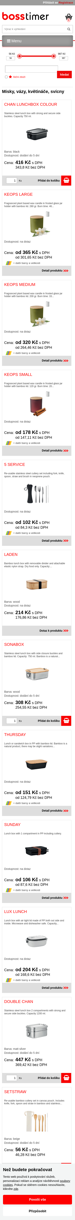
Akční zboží (19, 77)
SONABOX (14, 644)
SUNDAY (12, 824)
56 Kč (12, 53)
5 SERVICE (14, 464)
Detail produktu (55, 270)
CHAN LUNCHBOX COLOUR (30, 104)
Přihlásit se (50, 2)
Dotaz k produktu (54, 630)
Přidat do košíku (54, 181)
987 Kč (61, 53)
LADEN (11, 554)
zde (16, 1188)
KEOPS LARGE (18, 194)
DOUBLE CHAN (18, 1001)
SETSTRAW (15, 1092)
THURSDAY (15, 734)
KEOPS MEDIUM (19, 284)
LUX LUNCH (15, 911)
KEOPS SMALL (18, 374)
